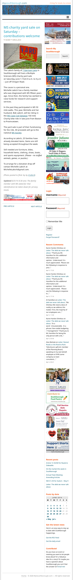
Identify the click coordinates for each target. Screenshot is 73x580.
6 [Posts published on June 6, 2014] (60, 505)
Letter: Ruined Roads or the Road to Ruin (57, 343)
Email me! (61, 566)
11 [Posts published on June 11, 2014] (54, 508)
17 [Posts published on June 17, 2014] (51, 511)
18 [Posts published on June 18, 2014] (54, 511)
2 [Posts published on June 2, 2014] (47, 505)
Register (49, 235)
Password (55, 208)
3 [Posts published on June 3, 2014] (50, 505)
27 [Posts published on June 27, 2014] (60, 514)
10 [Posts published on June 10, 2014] (51, 508)
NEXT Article (36, 206)
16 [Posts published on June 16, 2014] (48, 511)
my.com (14, 3)
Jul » (54, 519)
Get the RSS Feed (52, 537)
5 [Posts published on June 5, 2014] (57, 505)
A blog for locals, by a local (60, 3)
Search (65, 56)
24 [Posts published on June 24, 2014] (51, 514)
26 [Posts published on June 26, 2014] (57, 514)
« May (48, 519)
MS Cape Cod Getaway (17, 115)
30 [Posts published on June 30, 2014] (48, 516)
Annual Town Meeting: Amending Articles (54, 476)
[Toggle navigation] (68, 17)
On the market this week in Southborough (56, 470)
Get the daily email (53, 541)
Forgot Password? (52, 237)
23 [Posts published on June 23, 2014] (48, 514)
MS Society (16, 132)
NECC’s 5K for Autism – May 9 (57, 481)
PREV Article (9, 206)
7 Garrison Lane (30, 70)
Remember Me (55, 221)
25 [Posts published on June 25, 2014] (54, 514)
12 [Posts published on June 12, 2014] (57, 508)
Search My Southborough (53, 50)
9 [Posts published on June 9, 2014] (47, 508)
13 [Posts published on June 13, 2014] (60, 508)
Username (56, 194)
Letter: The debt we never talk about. (56, 301)
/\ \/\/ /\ (31, 175)
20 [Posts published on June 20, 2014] (60, 511)
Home (23, 576)
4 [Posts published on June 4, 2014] (54, 505)
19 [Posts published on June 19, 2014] (57, 511)
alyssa (8, 40)
